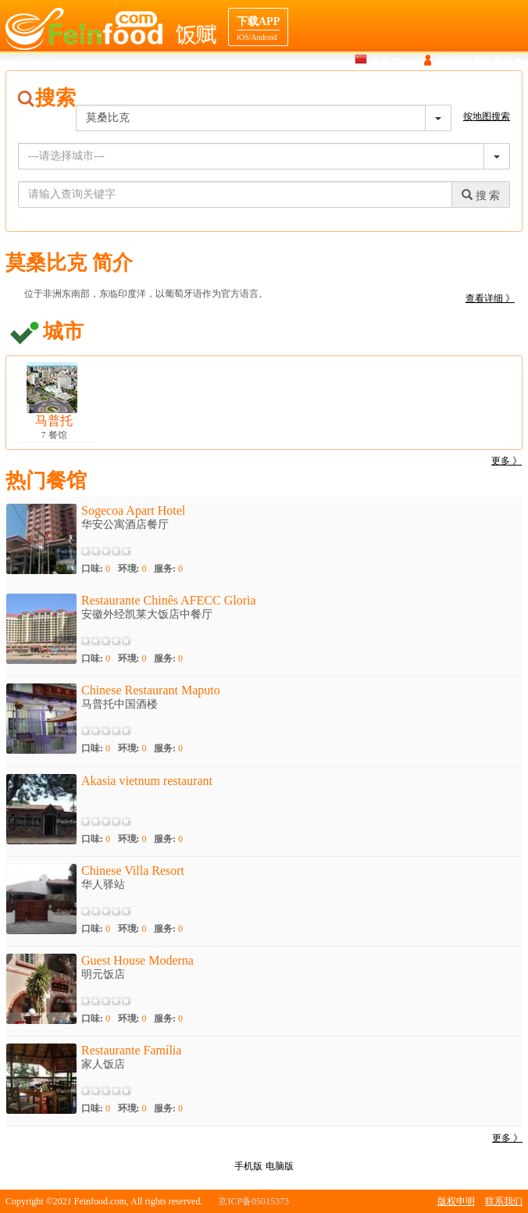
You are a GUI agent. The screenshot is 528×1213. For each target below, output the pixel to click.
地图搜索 (329, 89)
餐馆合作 (504, 89)
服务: (168, 568)
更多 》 (506, 460)
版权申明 (456, 1201)
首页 (227, 89)
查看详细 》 (490, 298)
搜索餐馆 (273, 89)
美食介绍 (383, 89)
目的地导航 (443, 89)
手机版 (248, 1166)
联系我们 (504, 1201)
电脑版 (280, 1166)
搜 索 (481, 195)
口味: (95, 568)
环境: (132, 568)
